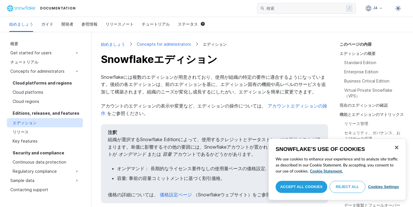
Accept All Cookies (301, 187)
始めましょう (21, 24)
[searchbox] (305, 8)
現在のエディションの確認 (364, 105)
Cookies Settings (383, 187)
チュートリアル (156, 24)
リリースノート (120, 24)
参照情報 (89, 24)
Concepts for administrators (164, 44)
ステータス (191, 24)
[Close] (396, 147)
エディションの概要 (358, 53)
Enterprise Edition (361, 71)
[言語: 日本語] (374, 8)
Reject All (347, 187)
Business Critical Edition (366, 80)
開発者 (67, 24)
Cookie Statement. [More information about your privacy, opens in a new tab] (326, 170)
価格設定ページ (176, 195)
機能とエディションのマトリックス (372, 114)
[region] (337, 169)
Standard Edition (360, 62)
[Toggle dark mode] (398, 8)
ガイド (47, 24)
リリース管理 (356, 123)
